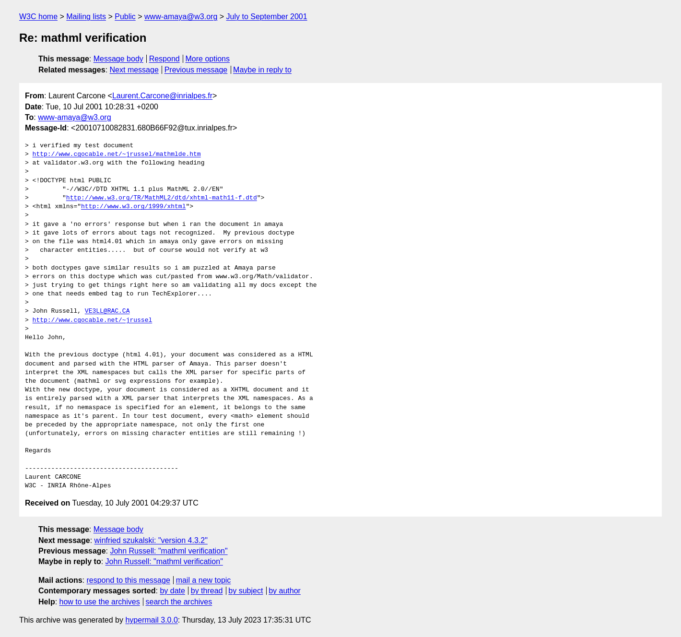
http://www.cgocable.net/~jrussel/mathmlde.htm (117, 154)
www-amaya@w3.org (180, 16)
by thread (207, 591)
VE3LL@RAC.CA (107, 311)
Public (125, 16)
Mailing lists (86, 16)
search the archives (179, 602)
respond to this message (128, 580)
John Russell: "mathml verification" (168, 551)
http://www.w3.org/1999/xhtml (133, 206)
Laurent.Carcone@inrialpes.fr (162, 96)
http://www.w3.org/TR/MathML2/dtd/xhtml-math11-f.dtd (161, 198)
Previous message (196, 70)
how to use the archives (99, 602)
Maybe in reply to (262, 70)
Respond (164, 59)
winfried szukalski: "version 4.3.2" (151, 540)
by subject (245, 591)
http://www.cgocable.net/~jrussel (93, 320)
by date (172, 591)
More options (208, 59)
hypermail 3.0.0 (151, 620)
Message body (118, 59)
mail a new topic (203, 580)
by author (285, 591)
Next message (134, 70)
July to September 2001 (266, 16)
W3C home (38, 16)
